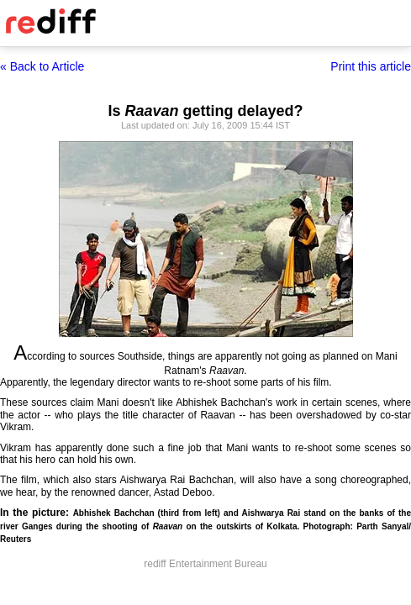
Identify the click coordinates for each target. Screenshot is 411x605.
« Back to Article (42, 66)
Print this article (370, 66)
